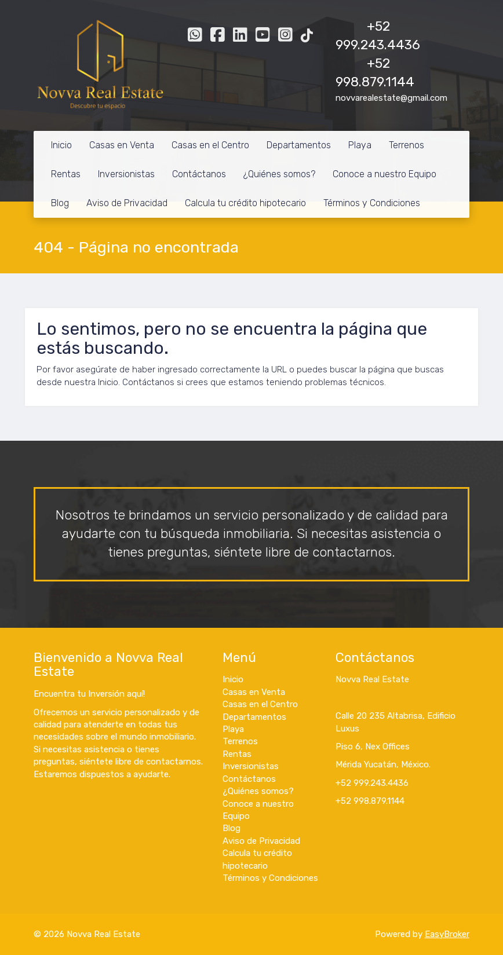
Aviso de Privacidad (126, 202)
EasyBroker (447, 934)
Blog (60, 202)
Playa (359, 145)
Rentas (66, 174)
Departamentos (299, 145)
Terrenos (406, 145)
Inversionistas (126, 174)
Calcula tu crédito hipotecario (245, 202)
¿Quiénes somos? (279, 174)
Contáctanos (199, 174)
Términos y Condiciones (371, 202)
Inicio (61, 145)
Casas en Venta (121, 145)
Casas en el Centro (210, 145)
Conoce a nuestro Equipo (384, 174)
